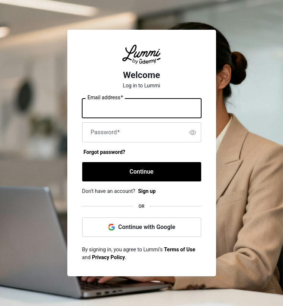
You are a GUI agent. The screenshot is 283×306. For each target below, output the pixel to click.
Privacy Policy (108, 257)
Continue (141, 171)
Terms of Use (179, 249)
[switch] (192, 132)
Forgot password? (104, 152)
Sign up (146, 191)
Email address (105, 98)
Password (105, 132)
